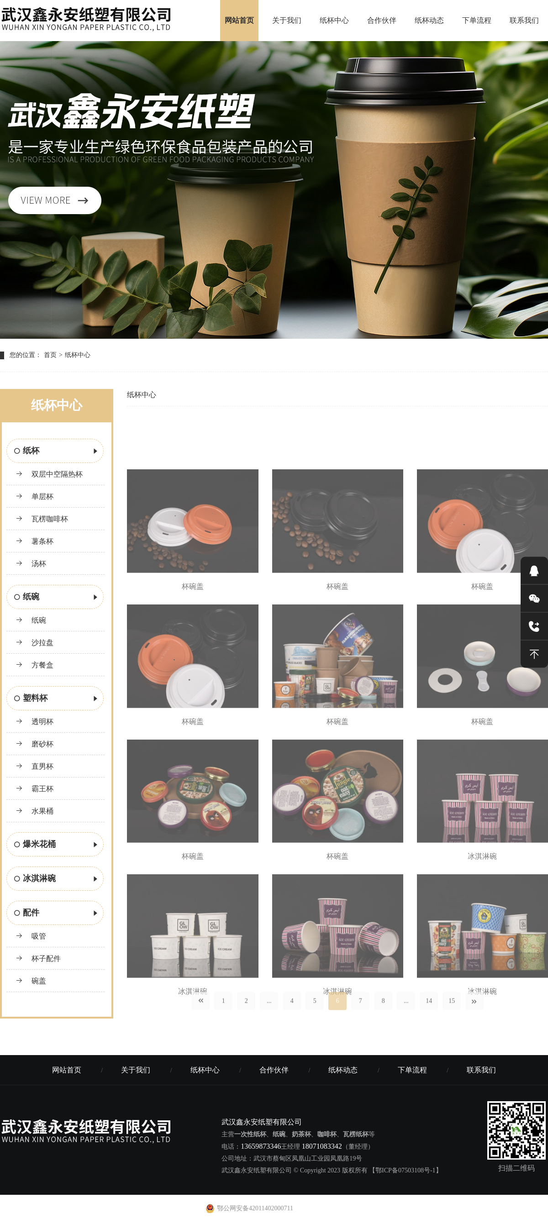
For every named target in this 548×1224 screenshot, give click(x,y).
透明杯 (34, 721)
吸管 (31, 936)
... (269, 1012)
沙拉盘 (34, 642)
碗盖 (31, 981)
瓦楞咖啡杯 (42, 519)
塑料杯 (57, 699)
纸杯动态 (429, 20)
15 (451, 1012)
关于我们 (286, 20)
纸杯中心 (334, 20)
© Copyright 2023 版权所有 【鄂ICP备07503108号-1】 (368, 1170)
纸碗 (57, 597)
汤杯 (31, 563)
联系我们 (524, 20)
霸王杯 (34, 789)
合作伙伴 (381, 20)
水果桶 (34, 811)
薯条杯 (34, 541)
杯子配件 (38, 958)
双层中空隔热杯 (49, 474)
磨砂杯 (34, 744)
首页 (50, 355)
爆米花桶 (57, 845)
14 (429, 1012)
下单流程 (476, 20)
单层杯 (34, 496)
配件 (57, 913)
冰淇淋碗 (57, 879)
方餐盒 (34, 665)
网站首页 (239, 20)
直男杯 (34, 766)
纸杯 (57, 451)
